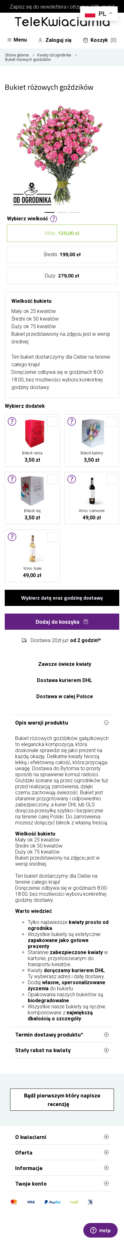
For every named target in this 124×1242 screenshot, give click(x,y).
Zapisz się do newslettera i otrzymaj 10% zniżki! (62, 7)
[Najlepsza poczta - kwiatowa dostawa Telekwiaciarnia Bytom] (62, 22)
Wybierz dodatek (25, 405)
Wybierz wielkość (32, 218)
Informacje (62, 1167)
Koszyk (99, 40)
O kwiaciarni (62, 1136)
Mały (62, 233)
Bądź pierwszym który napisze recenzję (62, 1099)
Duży (62, 275)
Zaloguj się (55, 40)
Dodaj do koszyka (62, 621)
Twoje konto (62, 1183)
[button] (49, 212)
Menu (17, 40)
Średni (62, 254)
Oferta (62, 1152)
